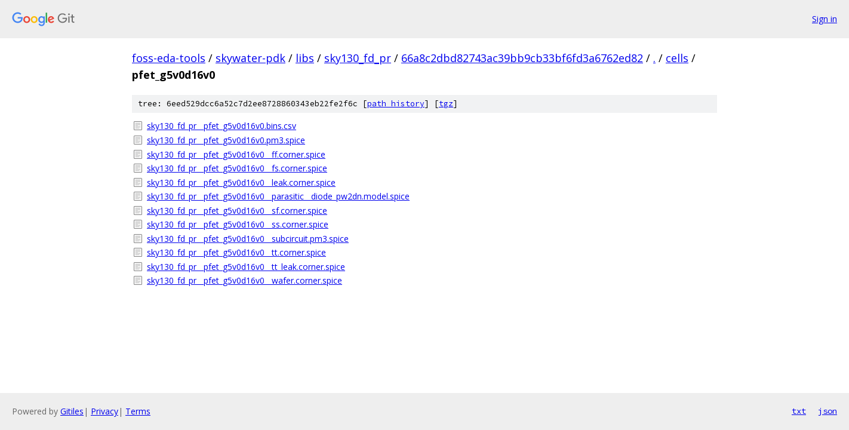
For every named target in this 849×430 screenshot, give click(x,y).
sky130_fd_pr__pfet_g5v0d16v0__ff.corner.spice (236, 154)
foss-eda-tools (168, 58)
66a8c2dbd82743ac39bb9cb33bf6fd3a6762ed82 (522, 58)
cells (677, 58)
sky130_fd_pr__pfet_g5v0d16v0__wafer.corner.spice (244, 280)
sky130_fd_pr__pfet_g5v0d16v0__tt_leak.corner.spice (246, 266)
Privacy (104, 411)
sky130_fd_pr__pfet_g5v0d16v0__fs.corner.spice (237, 168)
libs (305, 58)
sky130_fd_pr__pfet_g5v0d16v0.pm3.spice (226, 140)
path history (395, 104)
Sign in (824, 18)
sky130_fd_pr (357, 58)
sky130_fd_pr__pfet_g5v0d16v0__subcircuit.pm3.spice (248, 238)
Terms (137, 411)
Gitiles (72, 411)
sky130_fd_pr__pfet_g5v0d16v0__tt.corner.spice (236, 252)
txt (799, 411)
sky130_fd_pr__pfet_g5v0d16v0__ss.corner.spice (237, 224)
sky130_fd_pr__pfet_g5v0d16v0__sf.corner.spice (237, 210)
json (827, 411)
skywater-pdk (250, 58)
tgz (446, 104)
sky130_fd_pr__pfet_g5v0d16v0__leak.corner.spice (241, 182)
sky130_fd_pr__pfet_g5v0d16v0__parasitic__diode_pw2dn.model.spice (278, 196)
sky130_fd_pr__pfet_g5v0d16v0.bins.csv (221, 125)
